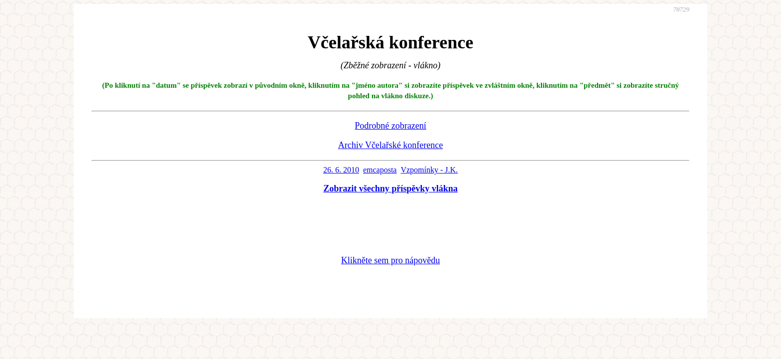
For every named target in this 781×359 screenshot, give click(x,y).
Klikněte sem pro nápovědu (390, 260)
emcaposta (380, 170)
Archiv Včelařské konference (390, 145)
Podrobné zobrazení (390, 126)
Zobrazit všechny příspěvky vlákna (390, 188)
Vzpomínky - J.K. (429, 170)
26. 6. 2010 (341, 170)
